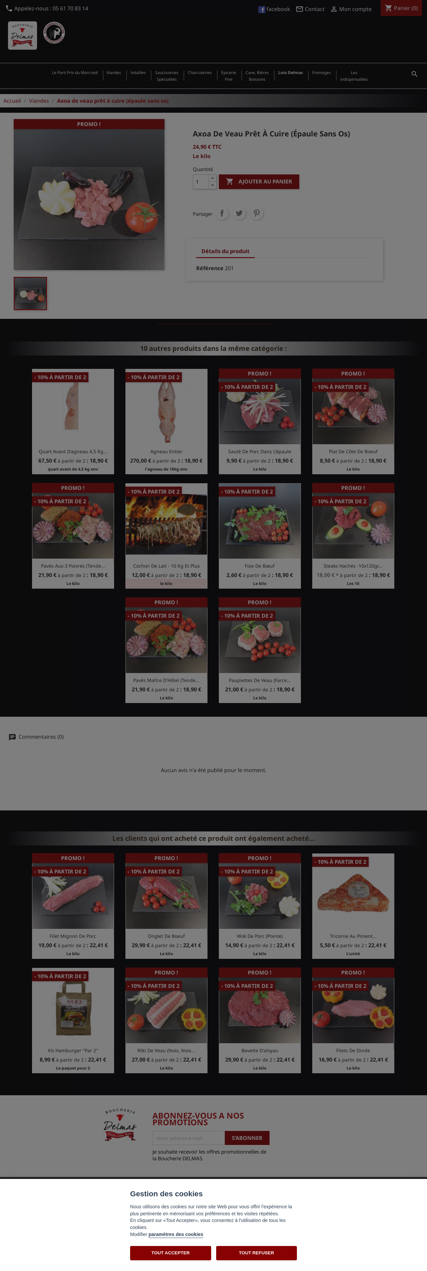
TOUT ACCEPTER (170, 1252)
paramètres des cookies (175, 1234)
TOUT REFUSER (256, 1252)
